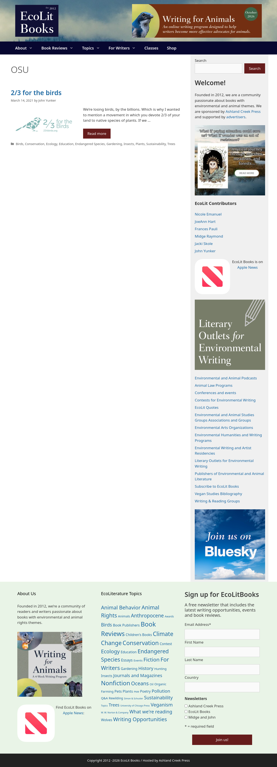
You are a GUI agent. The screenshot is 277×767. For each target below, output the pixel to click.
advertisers (236, 116)
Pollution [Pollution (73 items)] (161, 691)
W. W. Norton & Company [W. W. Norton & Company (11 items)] (115, 712)
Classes (151, 48)
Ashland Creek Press (243, 111)
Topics (93, 48)
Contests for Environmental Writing (225, 400)
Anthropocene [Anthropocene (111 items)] (147, 615)
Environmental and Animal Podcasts (226, 378)
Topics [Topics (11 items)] (104, 705)
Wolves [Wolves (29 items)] (106, 719)
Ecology (51, 144)
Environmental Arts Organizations (224, 427)
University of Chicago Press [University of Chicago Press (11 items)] (135, 705)
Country (191, 677)
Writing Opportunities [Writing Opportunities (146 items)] (140, 719)
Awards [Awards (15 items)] (169, 616)
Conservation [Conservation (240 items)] (141, 643)
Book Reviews (59, 48)
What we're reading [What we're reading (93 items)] (150, 711)
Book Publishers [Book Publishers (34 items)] (126, 625)
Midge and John (202, 717)
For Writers (124, 48)
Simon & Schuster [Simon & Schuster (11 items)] (133, 698)
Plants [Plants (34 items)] (128, 691)
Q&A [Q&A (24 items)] (104, 698)
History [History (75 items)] (145, 668)
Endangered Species (90, 144)
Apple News (247, 267)
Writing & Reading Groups (217, 501)
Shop (172, 48)
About (26, 48)
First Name (194, 642)
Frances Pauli (206, 228)
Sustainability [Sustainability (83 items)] (158, 697)
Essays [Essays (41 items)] (127, 660)
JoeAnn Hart (205, 221)
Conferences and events (215, 392)
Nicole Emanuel (208, 214)
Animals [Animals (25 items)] (124, 616)
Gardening (114, 144)
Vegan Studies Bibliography (218, 493)
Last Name (194, 659)
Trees (171, 144)
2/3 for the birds (36, 92)
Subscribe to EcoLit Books (217, 486)
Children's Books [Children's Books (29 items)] (139, 634)
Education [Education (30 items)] (129, 652)
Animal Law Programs (213, 385)
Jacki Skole (204, 243)
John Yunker (205, 250)
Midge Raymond (209, 236)
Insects (129, 144)
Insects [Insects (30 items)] (106, 675)
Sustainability (156, 144)
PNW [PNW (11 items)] (136, 691)
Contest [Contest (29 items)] (166, 643)
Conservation (34, 144)
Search (200, 60)
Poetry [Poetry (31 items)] (145, 691)
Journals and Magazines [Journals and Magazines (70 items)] (137, 675)
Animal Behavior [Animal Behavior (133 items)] (121, 607)
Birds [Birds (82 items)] (106, 625)
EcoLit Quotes (207, 407)
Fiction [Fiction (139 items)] (151, 659)
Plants (140, 144)
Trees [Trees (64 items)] (114, 705)
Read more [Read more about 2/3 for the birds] (96, 133)
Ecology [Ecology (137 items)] (110, 651)
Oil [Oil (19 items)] (151, 684)
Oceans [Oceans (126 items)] (140, 683)
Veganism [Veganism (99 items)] (162, 704)
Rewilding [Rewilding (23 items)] (116, 698)
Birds (19, 144)
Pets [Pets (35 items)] (118, 691)
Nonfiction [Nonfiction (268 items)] (115, 683)
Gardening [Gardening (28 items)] (129, 668)
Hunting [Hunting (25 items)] (160, 668)
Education (66, 144)
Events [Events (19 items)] (138, 660)
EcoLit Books (199, 711)
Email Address (198, 624)
